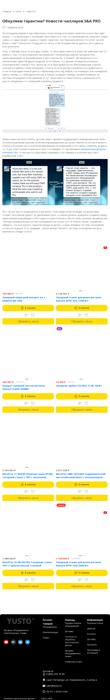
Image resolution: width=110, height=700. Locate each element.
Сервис (46, 637)
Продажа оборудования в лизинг (72, 653)
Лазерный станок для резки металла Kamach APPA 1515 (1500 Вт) (78, 299)
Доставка (69, 631)
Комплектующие (50, 632)
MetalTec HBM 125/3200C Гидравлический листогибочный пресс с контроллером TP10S (81, 475)
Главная (6, 11)
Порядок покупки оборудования (73, 624)
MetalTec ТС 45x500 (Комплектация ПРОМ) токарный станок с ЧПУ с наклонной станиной (27, 475)
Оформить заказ (28, 321)
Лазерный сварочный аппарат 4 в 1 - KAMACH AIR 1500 (24, 299)
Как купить (92, 644)
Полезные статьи (95, 623)
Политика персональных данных (19, 698)
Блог (18, 11)
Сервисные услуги (73, 661)
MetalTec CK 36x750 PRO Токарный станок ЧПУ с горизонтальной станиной (27, 564)
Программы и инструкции (93, 651)
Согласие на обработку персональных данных (72, 641)
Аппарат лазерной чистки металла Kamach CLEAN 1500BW (23, 387)
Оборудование (50, 627)
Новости (31, 11)
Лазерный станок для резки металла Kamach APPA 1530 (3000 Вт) (78, 564)
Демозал (91, 628)
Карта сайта (46, 698)
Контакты (91, 634)
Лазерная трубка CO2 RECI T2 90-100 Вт (79, 385)
